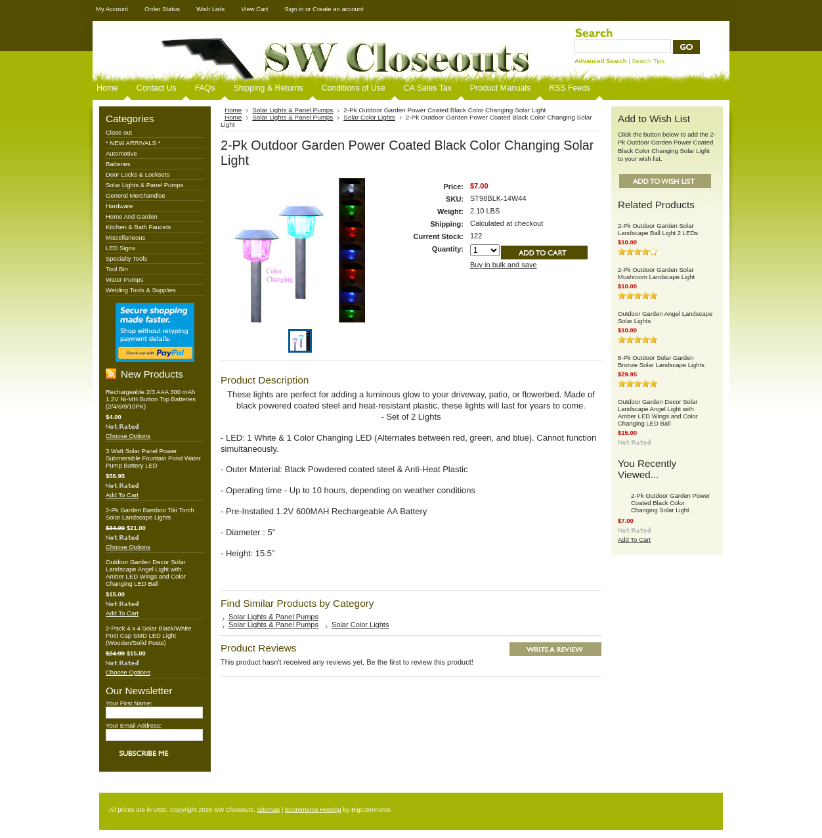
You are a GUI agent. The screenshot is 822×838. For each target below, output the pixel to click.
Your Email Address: (134, 725)
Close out (119, 132)
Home (233, 110)
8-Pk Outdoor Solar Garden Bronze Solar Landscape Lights (661, 361)
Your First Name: (129, 703)
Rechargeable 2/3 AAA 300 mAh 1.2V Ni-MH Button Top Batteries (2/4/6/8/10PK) (151, 399)
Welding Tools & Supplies (141, 290)
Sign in (293, 8)
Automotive (121, 153)
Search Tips (648, 60)
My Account (112, 8)
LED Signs (120, 248)
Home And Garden (132, 216)
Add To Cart (122, 494)
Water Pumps (124, 279)
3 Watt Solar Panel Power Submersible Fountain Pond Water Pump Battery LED (153, 458)
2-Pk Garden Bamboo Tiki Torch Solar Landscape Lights (150, 513)
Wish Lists (210, 8)
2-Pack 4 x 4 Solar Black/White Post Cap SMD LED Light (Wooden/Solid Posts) (148, 635)
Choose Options (128, 435)
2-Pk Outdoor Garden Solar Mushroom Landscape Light (656, 273)
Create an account (338, 8)
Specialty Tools (126, 258)
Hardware (119, 206)
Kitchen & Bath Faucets (138, 227)
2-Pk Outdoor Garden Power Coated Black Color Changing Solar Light (670, 503)
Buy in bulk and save (503, 265)
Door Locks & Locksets (137, 174)
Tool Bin (117, 269)
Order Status (162, 8)
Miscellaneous (125, 237)
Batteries (118, 163)
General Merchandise (135, 195)
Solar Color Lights (369, 117)
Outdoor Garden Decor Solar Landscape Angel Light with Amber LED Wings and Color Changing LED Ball (146, 572)
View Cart (254, 8)
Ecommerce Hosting (313, 809)
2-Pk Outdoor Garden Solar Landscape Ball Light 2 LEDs (658, 229)
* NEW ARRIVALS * (133, 142)
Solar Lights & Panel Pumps (144, 184)
